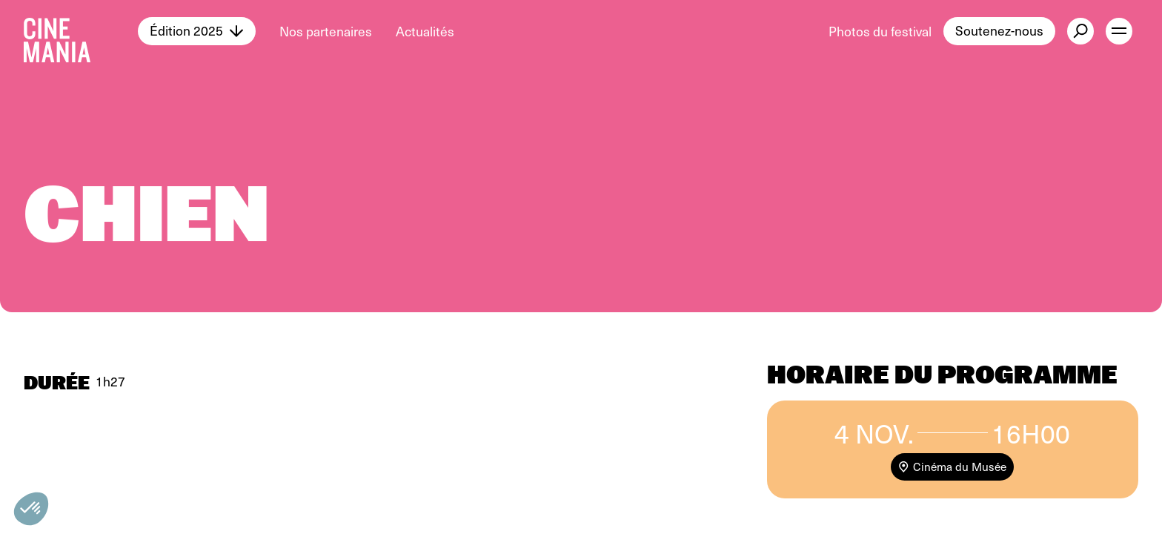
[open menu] (1119, 31)
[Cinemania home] (81, 31)
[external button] (1080, 31)
